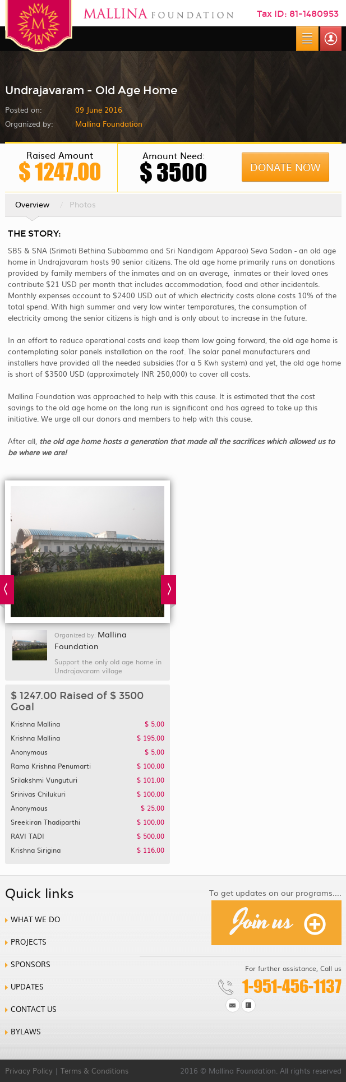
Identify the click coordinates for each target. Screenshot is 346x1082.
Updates (27, 986)
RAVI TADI (87, 835)
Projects (29, 941)
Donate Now (285, 166)
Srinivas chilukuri (87, 793)
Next (168, 592)
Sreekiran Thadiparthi (87, 821)
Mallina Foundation (90, 639)
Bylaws (26, 1031)
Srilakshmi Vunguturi (87, 779)
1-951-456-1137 (292, 986)
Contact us (34, 1009)
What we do (35, 919)
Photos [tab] (83, 204)
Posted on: (23, 109)
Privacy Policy (29, 1070)
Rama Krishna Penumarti (87, 765)
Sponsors (30, 964)
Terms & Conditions (94, 1070)
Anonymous (87, 751)
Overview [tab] (32, 207)
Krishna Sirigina (87, 850)
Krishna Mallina (87, 723)
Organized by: (29, 123)
